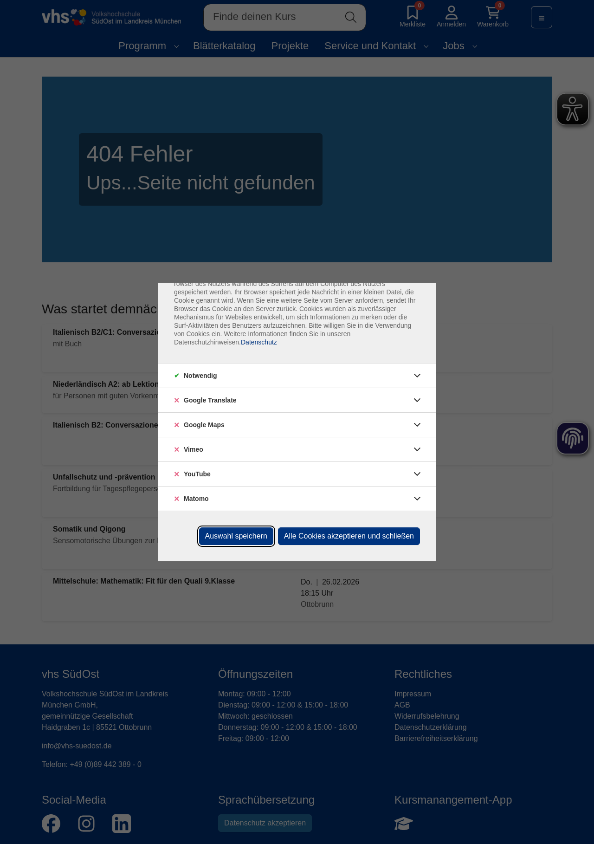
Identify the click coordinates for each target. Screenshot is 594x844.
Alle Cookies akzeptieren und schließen (349, 536)
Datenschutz (259, 342)
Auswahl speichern (236, 536)
